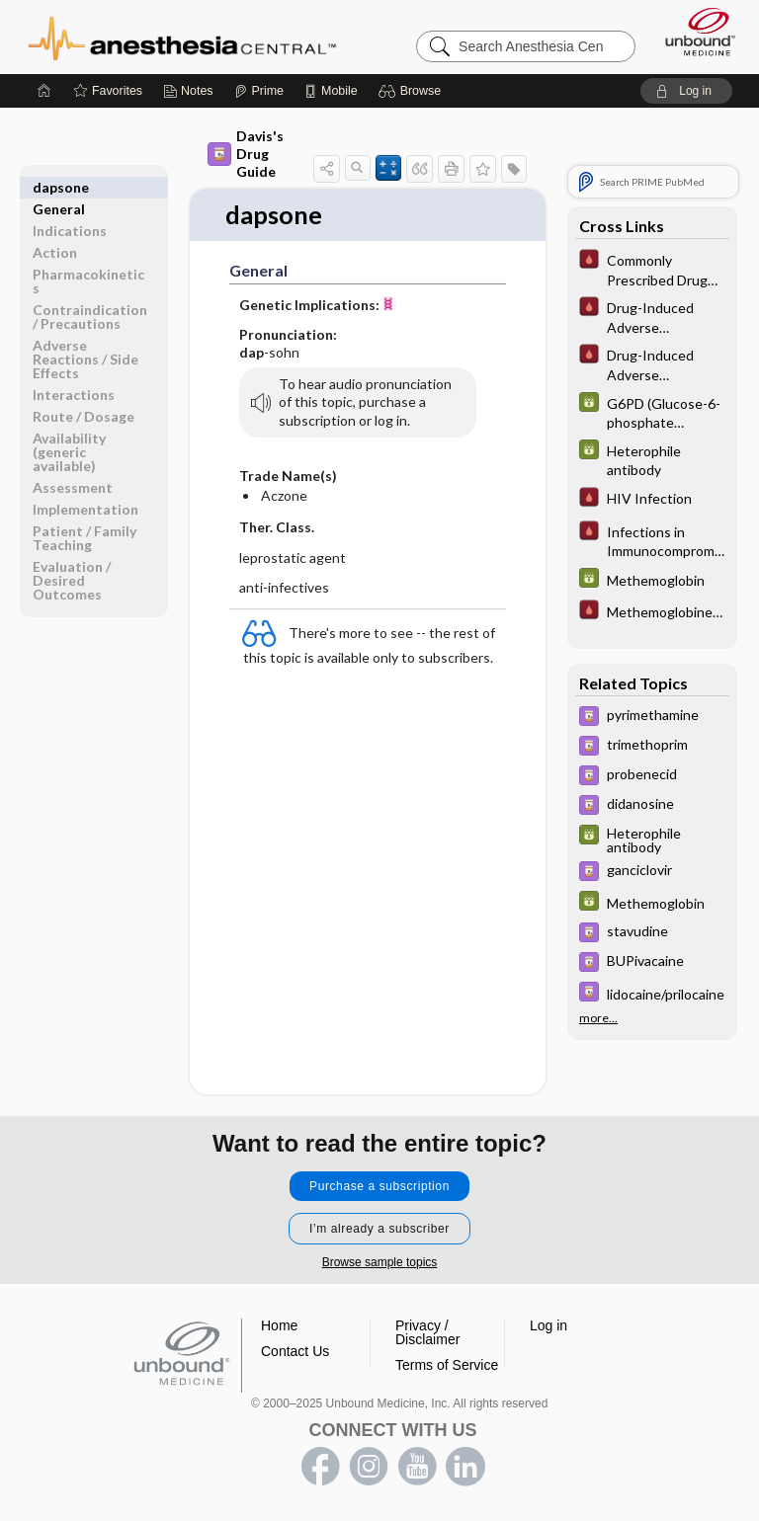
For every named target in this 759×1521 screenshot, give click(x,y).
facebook (320, 1467)
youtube (417, 1467)
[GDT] (652, 412)
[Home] (44, 91)
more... (598, 1015)
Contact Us (295, 1352)
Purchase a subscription (379, 1187)
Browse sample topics (380, 1263)
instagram (368, 1467)
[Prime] (259, 91)
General (59, 187)
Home (279, 1326)
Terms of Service (446, 1366)
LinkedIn (465, 1467)
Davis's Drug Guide (246, 153)
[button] (413, 91)
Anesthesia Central (182, 36)
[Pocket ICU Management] (652, 268)
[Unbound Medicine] (693, 31)
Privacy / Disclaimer (427, 1333)
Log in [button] (548, 1326)
